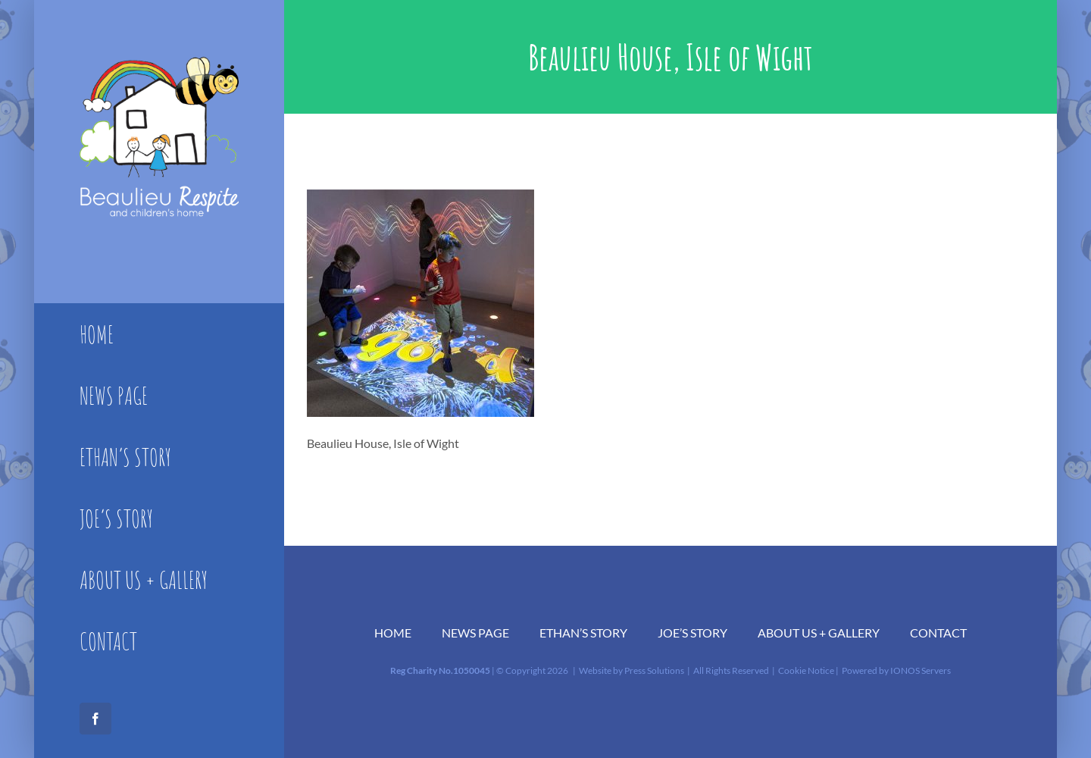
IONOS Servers (920, 670)
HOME (392, 632)
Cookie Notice (806, 670)
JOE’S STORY (692, 632)
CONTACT (938, 632)
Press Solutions (654, 670)
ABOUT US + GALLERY (819, 632)
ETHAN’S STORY (583, 632)
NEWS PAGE (475, 632)
